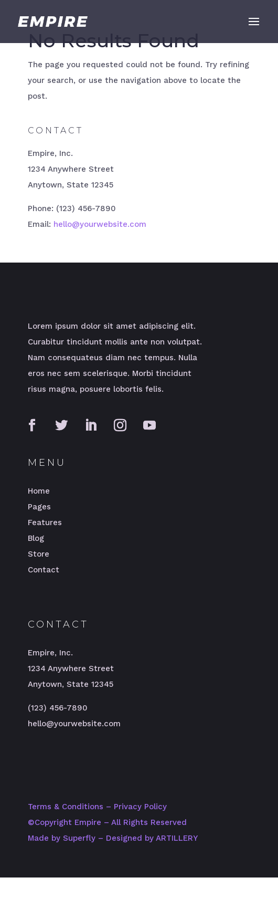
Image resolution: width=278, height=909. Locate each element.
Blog (36, 538)
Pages (39, 506)
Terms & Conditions (65, 806)
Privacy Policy (140, 806)
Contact (43, 569)
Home (39, 491)
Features (45, 522)
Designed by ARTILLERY (152, 838)
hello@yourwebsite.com (100, 224)
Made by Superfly (61, 838)
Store (38, 554)
